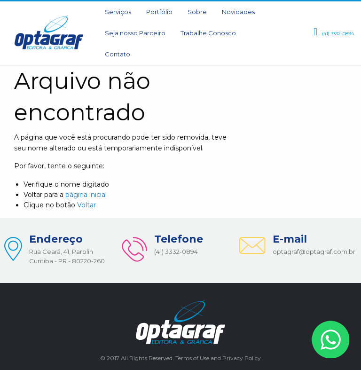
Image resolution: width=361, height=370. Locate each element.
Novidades (238, 12)
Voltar (86, 205)
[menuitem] (118, 12)
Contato (117, 54)
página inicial (86, 194)
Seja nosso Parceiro (135, 33)
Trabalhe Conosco (208, 33)
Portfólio (159, 12)
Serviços (118, 12)
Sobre (197, 12)
